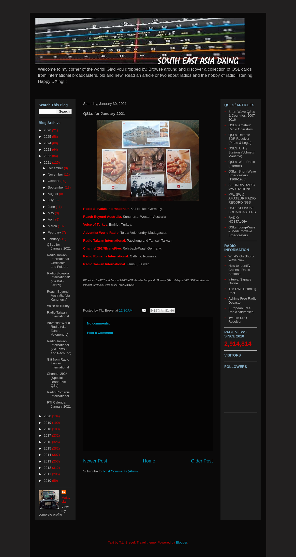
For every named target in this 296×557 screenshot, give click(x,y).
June (52, 207)
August (53, 194)
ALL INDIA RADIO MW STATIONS (241, 187)
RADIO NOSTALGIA (237, 220)
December (56, 168)
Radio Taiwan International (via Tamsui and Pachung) (59, 347)
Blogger (181, 542)
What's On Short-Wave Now (241, 258)
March (53, 226)
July (51, 200)
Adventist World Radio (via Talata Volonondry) (58, 329)
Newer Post (95, 460)
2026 (48, 130)
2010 (48, 481)
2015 (48, 448)
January (54, 239)
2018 (48, 429)
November (56, 174)
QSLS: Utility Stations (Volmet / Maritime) (241, 152)
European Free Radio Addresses (240, 310)
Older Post (202, 460)
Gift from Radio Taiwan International (58, 363)
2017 (48, 435)
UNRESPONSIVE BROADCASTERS (242, 210)
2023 (48, 149)
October (54, 181)
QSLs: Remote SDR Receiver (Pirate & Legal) (239, 139)
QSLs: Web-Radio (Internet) (241, 164)
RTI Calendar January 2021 (59, 404)
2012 (48, 468)
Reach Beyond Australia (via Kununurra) (58, 295)
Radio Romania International (58, 394)
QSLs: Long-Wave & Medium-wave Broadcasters (241, 231)
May (51, 213)
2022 (48, 156)
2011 (48, 474)
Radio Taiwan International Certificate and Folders (58, 261)
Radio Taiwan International (58, 314)
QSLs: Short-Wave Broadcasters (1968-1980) (242, 175)
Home (149, 460)
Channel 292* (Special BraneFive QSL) (57, 380)
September (56, 187)
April (51, 219)
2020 (48, 416)
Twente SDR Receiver (237, 320)
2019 (48, 423)
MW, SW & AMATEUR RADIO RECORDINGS (242, 198)
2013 (48, 461)
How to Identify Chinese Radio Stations (239, 269)
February (55, 232)
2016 (48, 442)
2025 (48, 136)
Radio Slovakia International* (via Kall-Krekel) (58, 279)
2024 (48, 143)
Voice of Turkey (58, 306)
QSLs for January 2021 (59, 247)
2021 (48, 162)
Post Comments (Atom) (120, 471)
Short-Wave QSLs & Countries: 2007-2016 (242, 115)
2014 (48, 455)
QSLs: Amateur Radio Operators (240, 127)
